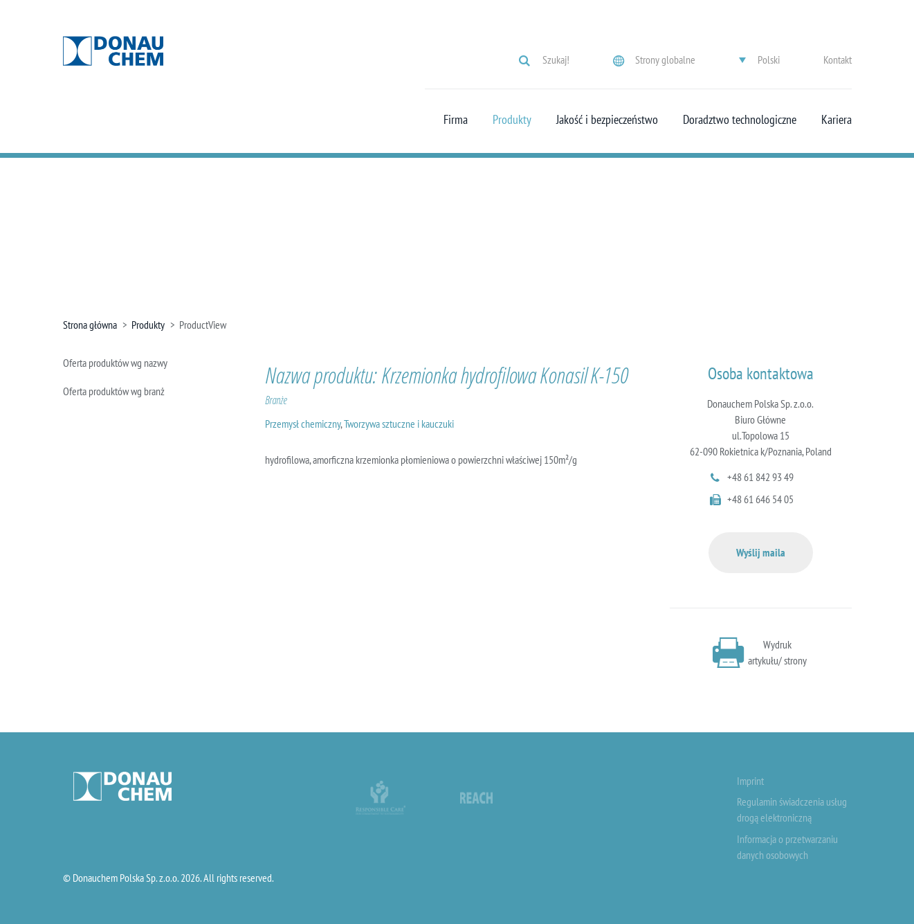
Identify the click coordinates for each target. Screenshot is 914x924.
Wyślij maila (760, 552)
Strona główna (90, 325)
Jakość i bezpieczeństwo (607, 119)
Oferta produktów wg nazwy (115, 363)
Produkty (512, 119)
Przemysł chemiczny (302, 424)
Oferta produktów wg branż (114, 391)
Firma (456, 119)
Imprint (750, 781)
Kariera (836, 119)
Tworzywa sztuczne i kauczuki (399, 424)
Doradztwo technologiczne (739, 119)
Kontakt (837, 59)
